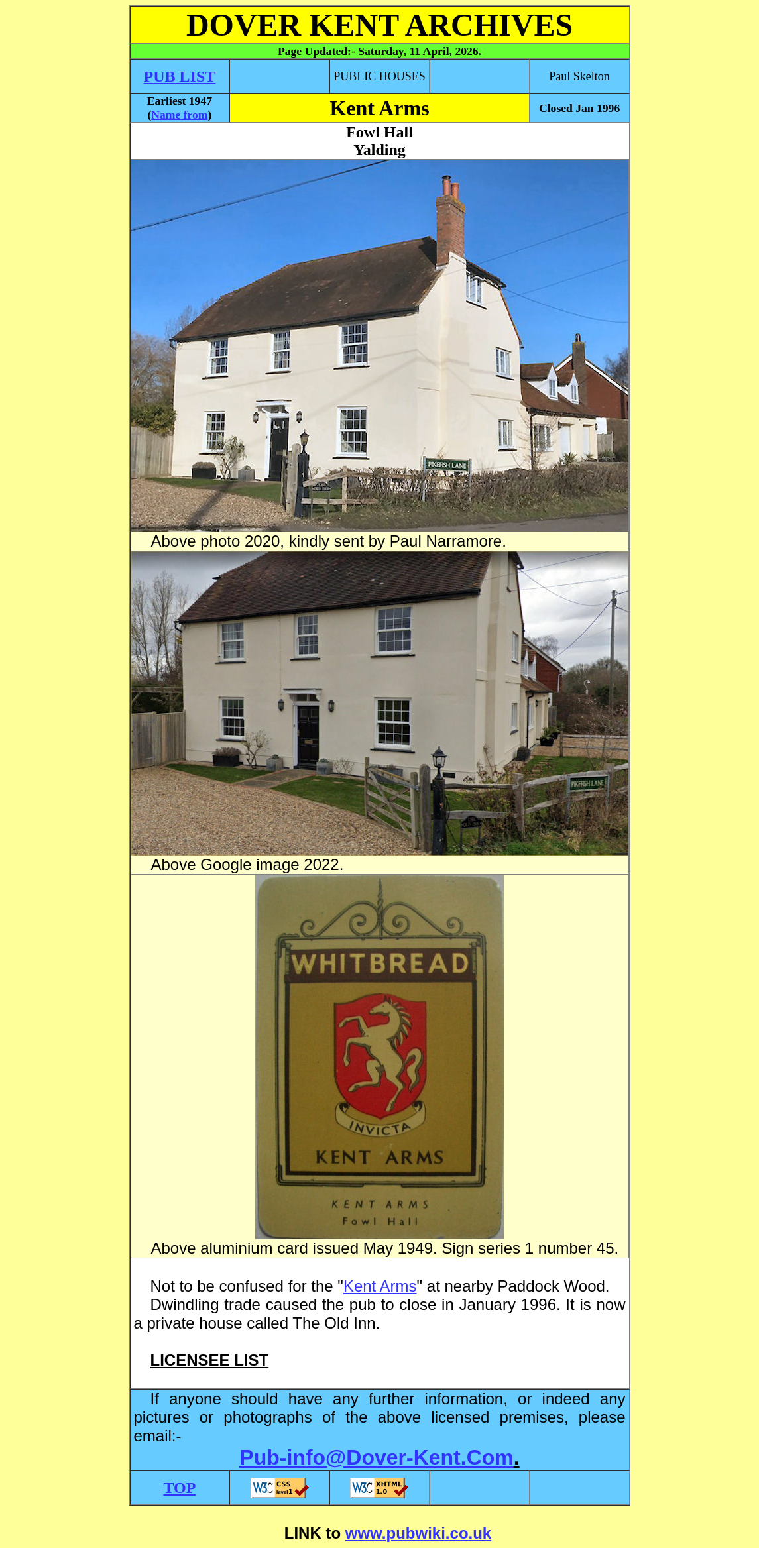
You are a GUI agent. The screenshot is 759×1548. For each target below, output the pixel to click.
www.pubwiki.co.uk (418, 1533)
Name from (179, 114)
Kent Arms (380, 1286)
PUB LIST (180, 76)
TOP (179, 1487)
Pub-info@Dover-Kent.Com (376, 1457)
